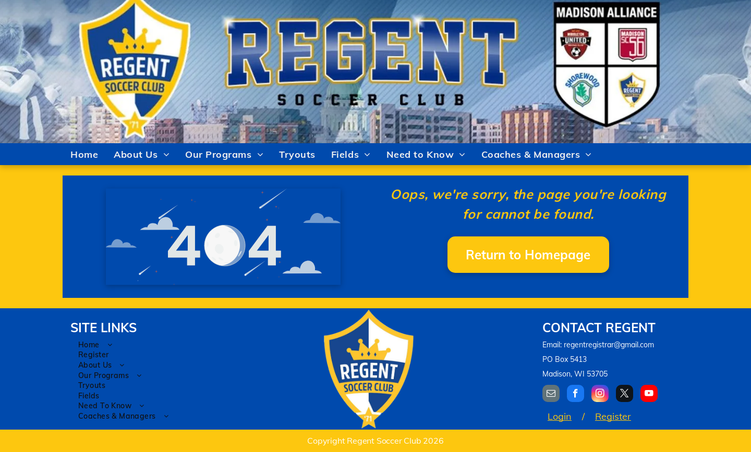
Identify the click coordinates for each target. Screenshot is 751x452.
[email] (551, 395)
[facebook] (575, 395)
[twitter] (624, 395)
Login (560, 416)
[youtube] (649, 395)
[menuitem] (84, 154)
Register (613, 416)
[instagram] (600, 395)
